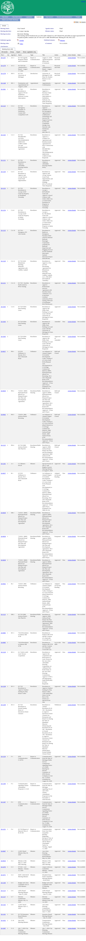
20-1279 (3, 65)
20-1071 (3, 875)
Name (20, 55)
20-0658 (3, 391)
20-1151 (3, 283)
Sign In (83, 1)
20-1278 (3, 73)
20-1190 (3, 783)
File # (2, 55)
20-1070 (3, 867)
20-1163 (3, 135)
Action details (72, 58)
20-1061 (3, 89)
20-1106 (3, 883)
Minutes (62, 40)
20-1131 (3, 160)
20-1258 (3, 705)
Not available (63, 43)
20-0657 (3, 351)
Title (43, 55)
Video (21, 44)
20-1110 (3, 106)
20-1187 (3, 802)
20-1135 (3, 230)
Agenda (21, 40)
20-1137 (3, 897)
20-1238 (3, 686)
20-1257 (3, 58)
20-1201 (3, 463)
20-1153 (3, 188)
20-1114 (3, 890)
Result (64, 55)
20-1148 (3, 83)
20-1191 (3, 914)
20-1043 (3, 307)
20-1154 (3, 210)
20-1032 (3, 920)
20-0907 (3, 851)
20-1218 (3, 652)
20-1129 (3, 261)
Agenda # (14, 55)
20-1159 (3, 756)
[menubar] (18, 52)
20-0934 (3, 861)
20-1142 (3, 904)
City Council (21, 28)
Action (56, 55)
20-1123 (3, 445)
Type (31, 55)
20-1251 (3, 829)
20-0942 (3, 414)
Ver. (8, 55)
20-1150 (3, 172)
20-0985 (3, 633)
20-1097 (3, 928)
